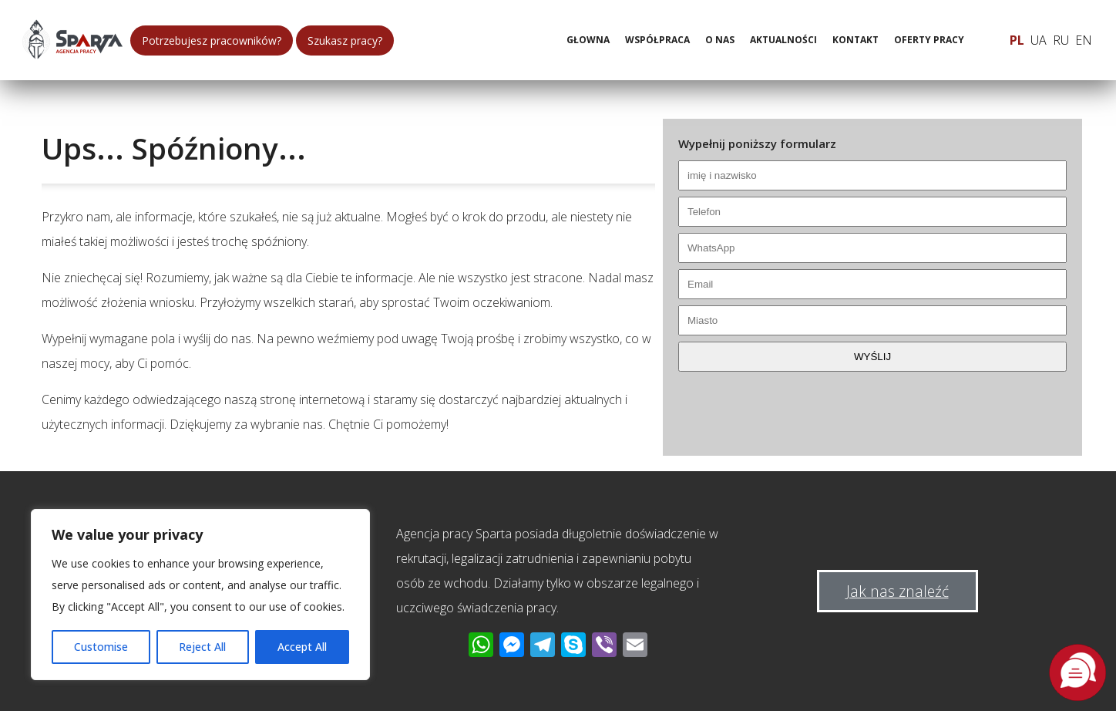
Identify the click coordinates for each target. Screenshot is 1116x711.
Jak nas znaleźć (897, 591)
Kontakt (855, 39)
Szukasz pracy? (345, 40)
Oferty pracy (929, 39)
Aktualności (783, 39)
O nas (719, 39)
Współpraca (657, 39)
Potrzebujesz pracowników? (211, 40)
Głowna (588, 39)
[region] (200, 594)
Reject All (202, 646)
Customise (101, 646)
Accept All (302, 646)
